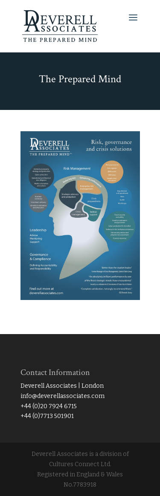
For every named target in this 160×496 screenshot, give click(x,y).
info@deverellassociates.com (62, 396)
